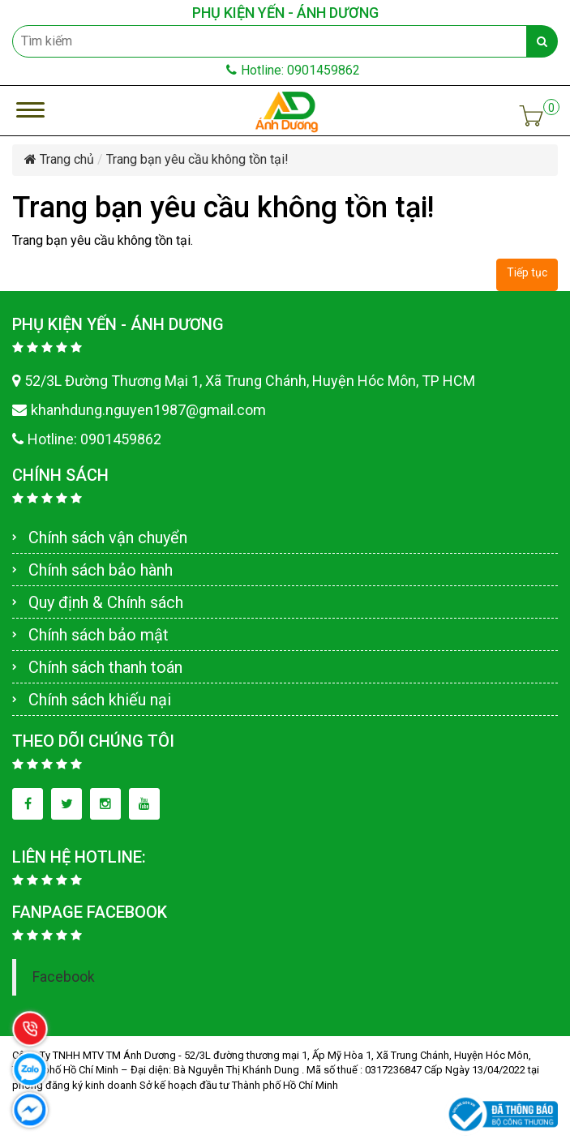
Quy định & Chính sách (105, 602)
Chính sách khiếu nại (99, 699)
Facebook (63, 977)
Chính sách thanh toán (105, 667)
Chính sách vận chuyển (107, 537)
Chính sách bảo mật (98, 635)
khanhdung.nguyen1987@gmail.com (139, 409)
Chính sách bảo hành (100, 570)
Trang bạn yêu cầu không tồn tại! (197, 159)
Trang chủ (59, 159)
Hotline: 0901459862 (293, 70)
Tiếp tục (527, 272)
